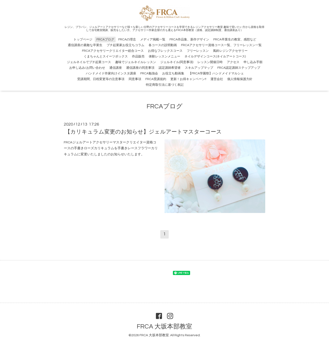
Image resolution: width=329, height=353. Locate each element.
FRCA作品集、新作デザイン (189, 39)
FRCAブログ (105, 39)
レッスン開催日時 (210, 62)
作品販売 (138, 56)
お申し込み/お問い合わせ (87, 67)
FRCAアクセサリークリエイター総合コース (113, 50)
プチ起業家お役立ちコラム (125, 45)
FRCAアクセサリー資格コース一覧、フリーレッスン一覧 (221, 45)
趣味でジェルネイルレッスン (135, 62)
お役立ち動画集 (173, 73)
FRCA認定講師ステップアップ (238, 67)
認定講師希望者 (170, 67)
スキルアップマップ (199, 67)
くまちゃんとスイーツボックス (106, 56)
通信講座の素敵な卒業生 (85, 45)
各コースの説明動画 (163, 45)
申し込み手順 (253, 62)
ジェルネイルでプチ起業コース (89, 62)
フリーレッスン (198, 50)
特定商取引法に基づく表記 (165, 84)
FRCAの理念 (127, 39)
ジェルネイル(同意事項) (176, 62)
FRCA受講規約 (155, 79)
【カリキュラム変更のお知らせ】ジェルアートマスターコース (143, 131)
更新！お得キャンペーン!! (188, 79)
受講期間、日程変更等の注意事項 (100, 79)
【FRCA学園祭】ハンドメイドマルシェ (216, 73)
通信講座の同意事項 (140, 67)
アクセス (233, 62)
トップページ (82, 39)
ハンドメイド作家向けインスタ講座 (111, 73)
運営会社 (216, 79)
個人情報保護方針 (239, 79)
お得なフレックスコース (165, 50)
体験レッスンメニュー (164, 56)
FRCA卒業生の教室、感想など (234, 39)
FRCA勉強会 (149, 73)
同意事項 (135, 79)
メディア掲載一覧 (152, 39)
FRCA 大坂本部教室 (164, 326)
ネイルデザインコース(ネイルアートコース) (215, 56)
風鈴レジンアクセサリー (230, 50)
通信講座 (115, 67)
